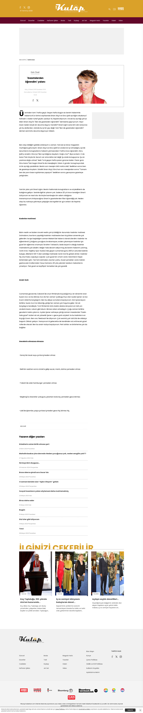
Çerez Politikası (91, 660)
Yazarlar (106, 20)
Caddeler (40, 20)
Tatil (69, 20)
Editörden (31, 60)
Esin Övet (35, 72)
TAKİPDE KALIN (116, 651)
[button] (122, 553)
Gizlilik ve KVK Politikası (94, 664)
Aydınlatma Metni (92, 672)
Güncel (23, 20)
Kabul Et (130, 710)
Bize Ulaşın (90, 651)
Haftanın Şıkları (52, 20)
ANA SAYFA (22, 60)
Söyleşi (76, 20)
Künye (88, 656)
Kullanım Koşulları (92, 668)
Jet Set (84, 20)
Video (121, 20)
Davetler (31, 20)
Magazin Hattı (95, 20)
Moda (63, 20)
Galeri (114, 20)
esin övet (23, 426)
